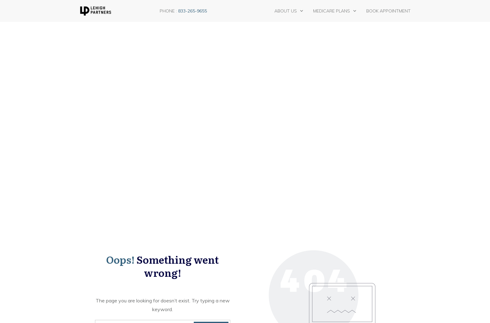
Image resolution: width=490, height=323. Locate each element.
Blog (87, 250)
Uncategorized (184, 279)
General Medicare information (187, 253)
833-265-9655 (192, 11)
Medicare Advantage (190, 264)
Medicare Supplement (191, 272)
